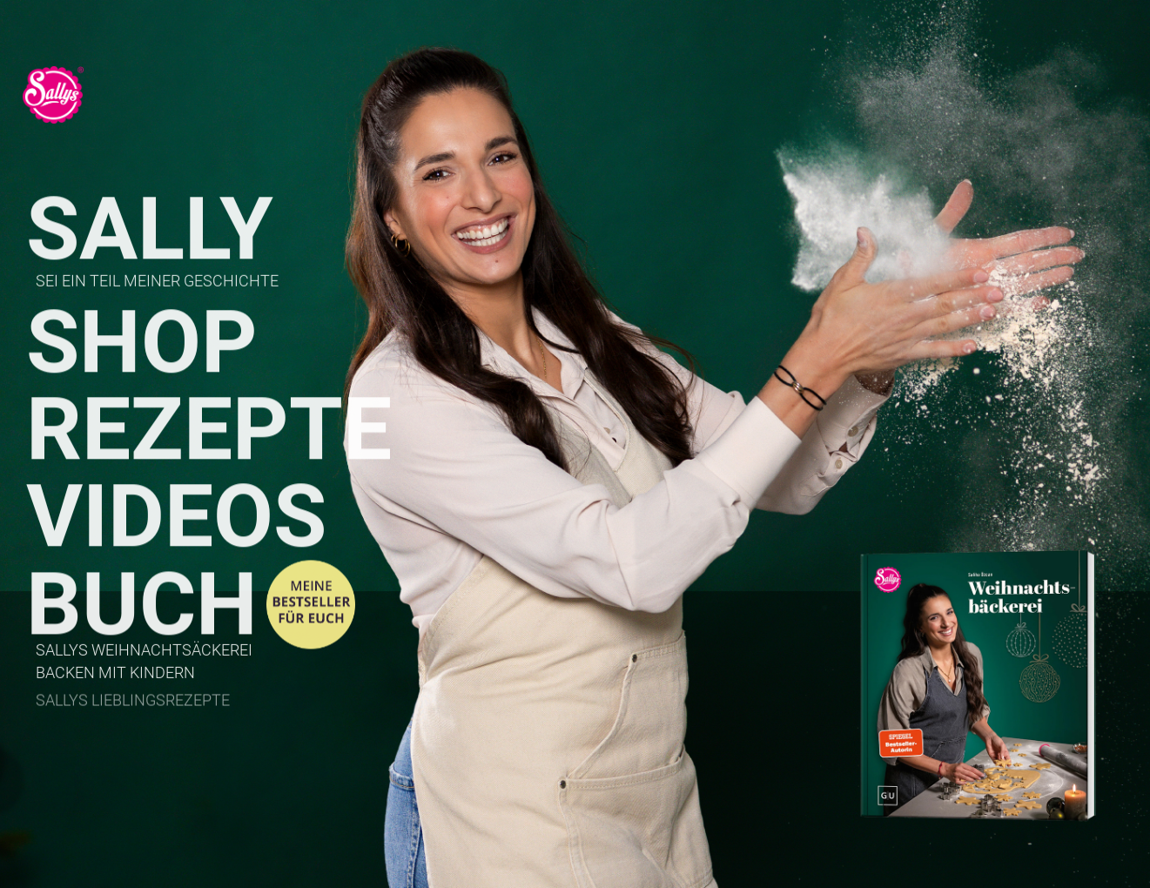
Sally (149, 233)
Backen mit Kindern (115, 674)
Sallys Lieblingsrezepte (133, 702)
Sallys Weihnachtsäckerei (144, 652)
